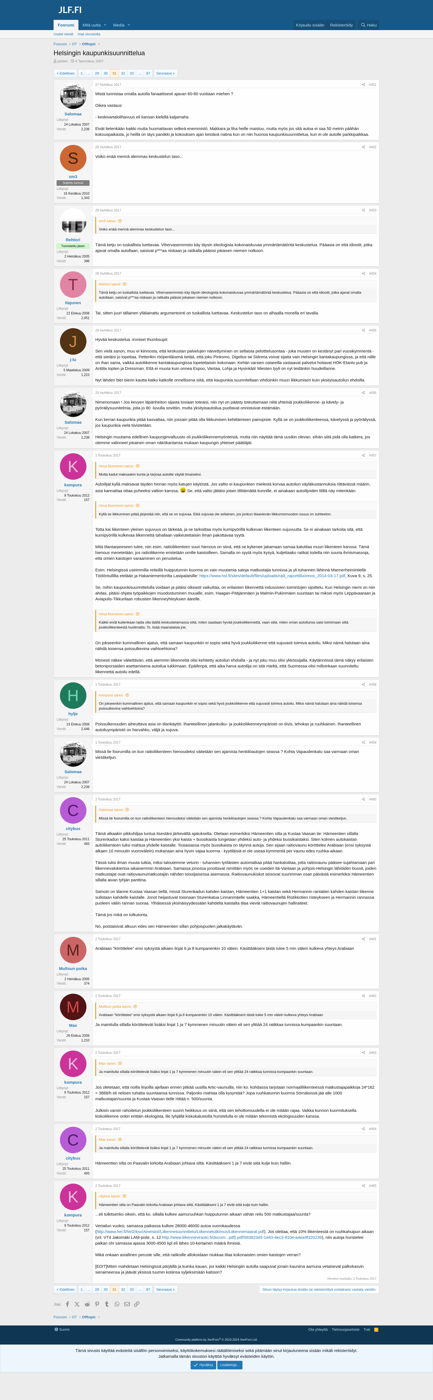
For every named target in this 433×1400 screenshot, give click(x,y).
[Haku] (368, 25)
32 (123, 73)
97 (148, 73)
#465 (372, 1186)
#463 (372, 1053)
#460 (372, 799)
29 (97, 73)
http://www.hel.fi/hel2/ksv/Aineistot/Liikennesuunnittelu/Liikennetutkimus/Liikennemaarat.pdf (180, 1231)
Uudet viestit (63, 34)
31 (114, 73)
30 (106, 73)
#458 (372, 684)
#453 (372, 210)
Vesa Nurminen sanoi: (116, 466)
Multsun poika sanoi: (115, 1006)
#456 (372, 393)
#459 (372, 742)
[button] (105, 25)
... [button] (88, 73)
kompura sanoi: (111, 695)
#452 (372, 147)
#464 (372, 1129)
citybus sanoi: (110, 1196)
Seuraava (164, 73)
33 (132, 73)
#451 (372, 85)
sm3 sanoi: (107, 221)
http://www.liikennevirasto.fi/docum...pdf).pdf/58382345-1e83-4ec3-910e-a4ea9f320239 (242, 1237)
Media (119, 25)
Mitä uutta (92, 25)
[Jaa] (363, 85)
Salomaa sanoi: (111, 810)
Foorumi (66, 25)
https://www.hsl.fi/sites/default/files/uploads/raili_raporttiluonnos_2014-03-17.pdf (272, 575)
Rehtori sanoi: (110, 284)
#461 (372, 939)
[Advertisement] (216, 1338)
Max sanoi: (107, 1063)
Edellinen (67, 73)
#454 (372, 273)
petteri (63, 61)
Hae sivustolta (89, 34)
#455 (372, 330)
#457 (372, 455)
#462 (372, 996)
